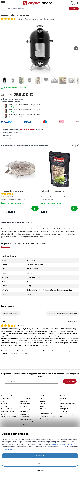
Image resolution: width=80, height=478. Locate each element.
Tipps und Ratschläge (67, 414)
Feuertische (24, 411)
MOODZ (42, 406)
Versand (4, 406)
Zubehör (23, 424)
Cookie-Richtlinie (9, 449)
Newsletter (63, 411)
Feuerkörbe (24, 406)
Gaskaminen (24, 417)
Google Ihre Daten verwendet (64, 444)
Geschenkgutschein (47, 419)
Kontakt (3, 414)
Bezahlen (4, 404)
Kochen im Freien (26, 419)
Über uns (63, 401)
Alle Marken (44, 409)
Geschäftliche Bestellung (48, 416)
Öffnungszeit (64, 409)
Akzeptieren (40, 456)
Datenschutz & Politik (8, 411)
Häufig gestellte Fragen (9, 417)
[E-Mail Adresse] (31, 381)
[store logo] (37, 3)
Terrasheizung (25, 409)
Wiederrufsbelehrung (8, 409)
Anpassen (40, 470)
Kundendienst (5, 398)
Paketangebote (25, 427)
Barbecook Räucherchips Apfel (52, 191)
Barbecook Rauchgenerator (12, 191)
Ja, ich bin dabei (70, 381)
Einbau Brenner (25, 414)
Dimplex (42, 404)
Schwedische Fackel (27, 422)
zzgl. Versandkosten (17, 99)
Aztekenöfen (24, 401)
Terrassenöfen (25, 398)
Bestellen (4, 401)
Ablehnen (40, 464)
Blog (61, 417)
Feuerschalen (25, 404)
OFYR (41, 398)
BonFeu (42, 401)
